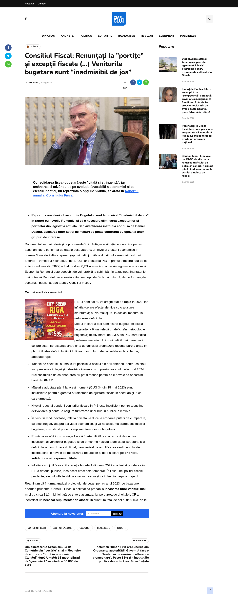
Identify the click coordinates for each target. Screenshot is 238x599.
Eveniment (166, 35)
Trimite (117, 514)
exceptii (84, 527)
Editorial (105, 35)
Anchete (67, 35)
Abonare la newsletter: (67, 513)
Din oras (48, 35)
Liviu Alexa (33, 82)
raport (121, 527)
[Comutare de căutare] (209, 19)
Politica (85, 35)
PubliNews (188, 35)
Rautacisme (126, 35)
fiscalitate (103, 527)
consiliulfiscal (36, 527)
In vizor (147, 35)
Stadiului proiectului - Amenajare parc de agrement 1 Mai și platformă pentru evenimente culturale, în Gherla (197, 67)
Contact (42, 3)
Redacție (29, 3)
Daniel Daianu (62, 527)
